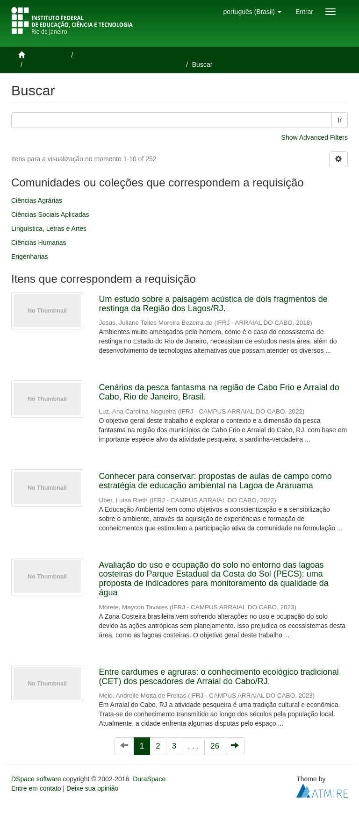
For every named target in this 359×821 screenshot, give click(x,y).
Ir (339, 120)
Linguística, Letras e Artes (48, 228)
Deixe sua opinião (92, 788)
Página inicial (48, 55)
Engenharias (29, 256)
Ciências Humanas (38, 242)
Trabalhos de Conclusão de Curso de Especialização (105, 64)
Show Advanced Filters (314, 137)
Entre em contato (36, 788)
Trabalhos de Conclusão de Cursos (130, 55)
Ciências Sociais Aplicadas (50, 214)
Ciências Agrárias (36, 200)
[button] (252, 11)
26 (214, 746)
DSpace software (36, 779)
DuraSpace (149, 779)
